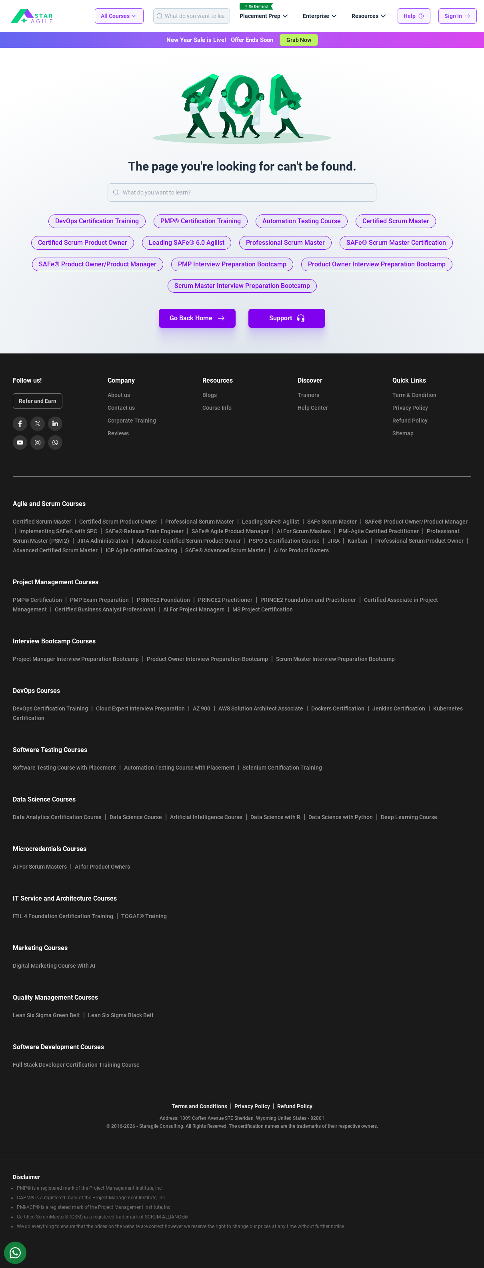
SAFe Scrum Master (332, 521)
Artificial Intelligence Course (206, 817)
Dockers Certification (337, 708)
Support (287, 318)
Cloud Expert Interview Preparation (140, 708)
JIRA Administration (102, 541)
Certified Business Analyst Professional (105, 609)
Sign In (457, 16)
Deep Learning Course (409, 817)
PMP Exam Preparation (99, 600)
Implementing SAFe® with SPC (58, 531)
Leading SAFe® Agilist (270, 521)
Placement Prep (265, 16)
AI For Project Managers (193, 609)
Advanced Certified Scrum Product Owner (188, 541)
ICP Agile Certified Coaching (141, 550)
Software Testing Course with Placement (64, 767)
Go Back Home (197, 318)
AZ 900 (201, 708)
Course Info (217, 408)
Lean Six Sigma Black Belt (121, 1015)
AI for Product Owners (301, 550)
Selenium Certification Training (282, 767)
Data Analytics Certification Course (57, 817)
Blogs (209, 395)
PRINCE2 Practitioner (225, 600)
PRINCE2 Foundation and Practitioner (308, 600)
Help (414, 16)
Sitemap (403, 433)
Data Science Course (136, 817)
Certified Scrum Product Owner (118, 521)
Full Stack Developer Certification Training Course (76, 1065)
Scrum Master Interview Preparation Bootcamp (335, 659)
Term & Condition (414, 395)
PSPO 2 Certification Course (284, 541)
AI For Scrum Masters (304, 531)
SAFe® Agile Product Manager (230, 531)
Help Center (313, 408)
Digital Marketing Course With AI (54, 965)
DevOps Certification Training (50, 708)
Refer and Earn (37, 401)
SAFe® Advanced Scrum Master (225, 550)
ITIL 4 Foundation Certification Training (63, 916)
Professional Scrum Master (199, 521)
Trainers (308, 395)
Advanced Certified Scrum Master (55, 550)
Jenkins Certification (398, 708)
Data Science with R (275, 817)
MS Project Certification (262, 609)
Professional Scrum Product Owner (419, 541)
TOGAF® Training (144, 916)
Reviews (118, 433)
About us (119, 395)
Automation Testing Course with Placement (179, 767)
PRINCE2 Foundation (163, 600)
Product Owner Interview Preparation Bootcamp (207, 659)
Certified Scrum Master (42, 521)
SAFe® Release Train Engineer (144, 531)
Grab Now (298, 40)
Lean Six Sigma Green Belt (46, 1015)
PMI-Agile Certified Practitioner (379, 531)
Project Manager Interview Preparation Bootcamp (76, 659)
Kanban (357, 541)
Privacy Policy (410, 408)
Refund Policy (410, 420)
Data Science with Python (340, 817)
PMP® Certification (37, 600)
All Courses (119, 16)
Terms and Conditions (199, 1106)
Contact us (121, 408)
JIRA (334, 541)
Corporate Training (132, 420)
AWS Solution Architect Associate (260, 708)
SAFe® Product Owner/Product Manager (416, 521)
